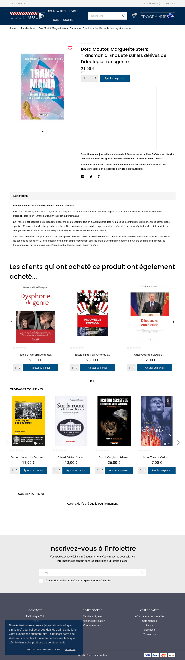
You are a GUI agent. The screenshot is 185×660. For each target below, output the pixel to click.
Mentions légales (92, 616)
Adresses (149, 629)
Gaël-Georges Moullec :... (149, 355)
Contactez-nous (18, 3)
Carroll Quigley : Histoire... (113, 457)
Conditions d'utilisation (92, 620)
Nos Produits (63, 20)
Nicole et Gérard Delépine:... (35, 355)
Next (177, 442)
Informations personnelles (149, 616)
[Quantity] (17, 367)
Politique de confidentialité (43, 649)
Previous (7, 442)
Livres (73, 11)
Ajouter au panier (114, 78)
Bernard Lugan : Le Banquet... (28, 457)
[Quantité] (89, 78)
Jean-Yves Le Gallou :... (157, 457)
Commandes (149, 620)
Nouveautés (57, 11)
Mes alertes (149, 634)
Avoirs (149, 625)
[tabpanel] (43, 86)
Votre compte (149, 610)
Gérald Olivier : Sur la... (71, 457)
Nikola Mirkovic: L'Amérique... (92, 355)
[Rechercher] (107, 16)
